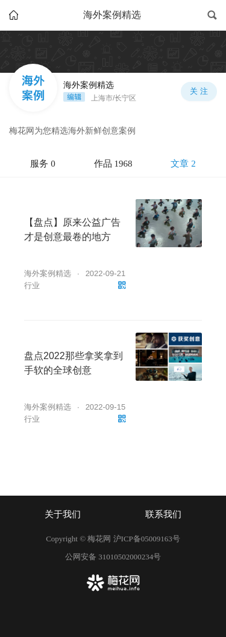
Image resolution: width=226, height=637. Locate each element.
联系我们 (163, 514)
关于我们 (63, 514)
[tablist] (113, 164)
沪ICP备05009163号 (146, 538)
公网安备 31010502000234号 (113, 556)
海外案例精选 (47, 273)
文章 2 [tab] (183, 163)
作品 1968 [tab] (113, 163)
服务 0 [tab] (42, 163)
